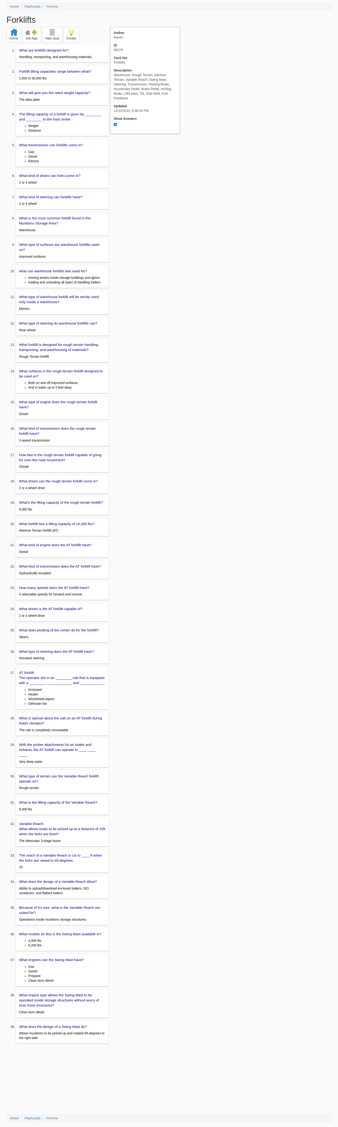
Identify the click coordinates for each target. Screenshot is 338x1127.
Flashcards (32, 6)
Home (14, 6)
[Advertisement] (148, 179)
